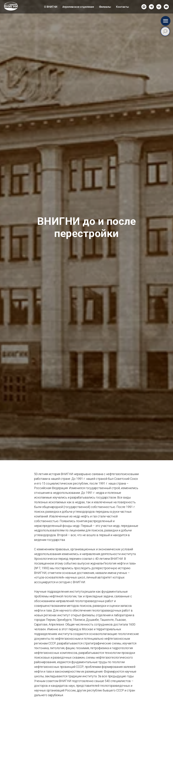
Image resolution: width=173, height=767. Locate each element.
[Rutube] (166, 6)
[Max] (143, 6)
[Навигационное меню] (165, 21)
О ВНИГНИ (50, 6)
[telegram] (151, 6)
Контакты (122, 6)
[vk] (158, 6)
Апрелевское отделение (78, 6)
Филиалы (105, 6)
